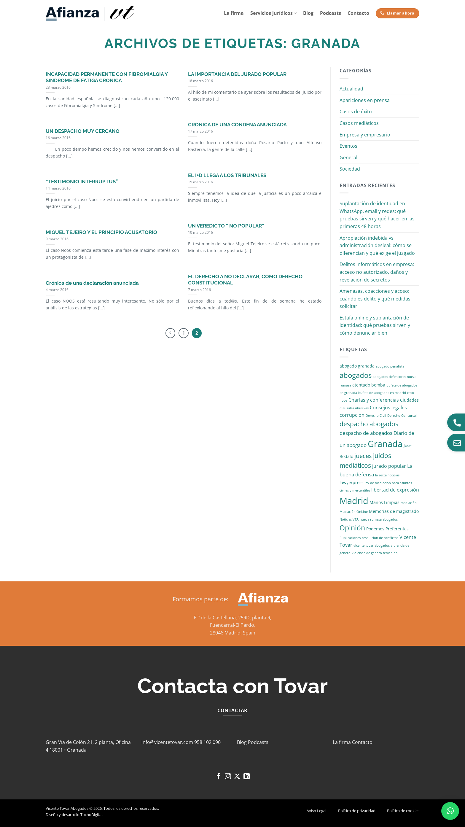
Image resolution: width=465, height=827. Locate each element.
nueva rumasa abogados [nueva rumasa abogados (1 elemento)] (379, 519)
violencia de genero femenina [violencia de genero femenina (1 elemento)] (374, 553)
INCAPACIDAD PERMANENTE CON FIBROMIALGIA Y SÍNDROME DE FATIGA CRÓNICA (107, 77)
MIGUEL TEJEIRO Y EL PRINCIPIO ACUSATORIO (101, 232)
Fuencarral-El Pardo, (232, 625)
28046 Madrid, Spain (232, 632)
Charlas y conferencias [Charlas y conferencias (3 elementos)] (373, 400)
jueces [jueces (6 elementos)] (363, 456)
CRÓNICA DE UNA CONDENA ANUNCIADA (237, 125)
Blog (308, 13)
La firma (234, 13)
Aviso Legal (316, 810)
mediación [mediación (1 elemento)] (409, 503)
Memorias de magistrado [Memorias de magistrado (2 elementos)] (394, 511)
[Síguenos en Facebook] (218, 776)
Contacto (358, 13)
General (348, 157)
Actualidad (351, 88)
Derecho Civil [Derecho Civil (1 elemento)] (376, 416)
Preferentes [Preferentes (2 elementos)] (397, 529)
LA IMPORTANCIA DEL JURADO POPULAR (237, 74)
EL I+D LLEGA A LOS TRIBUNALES (227, 175)
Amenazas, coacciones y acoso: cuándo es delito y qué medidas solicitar (375, 298)
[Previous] (170, 333)
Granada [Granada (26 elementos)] (385, 444)
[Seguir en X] (237, 776)
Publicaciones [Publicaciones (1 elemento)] (350, 538)
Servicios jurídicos (273, 13)
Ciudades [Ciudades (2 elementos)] (409, 400)
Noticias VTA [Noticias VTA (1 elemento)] (349, 519)
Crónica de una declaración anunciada (92, 283)
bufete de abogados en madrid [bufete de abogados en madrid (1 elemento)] (382, 393)
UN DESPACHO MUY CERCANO (83, 131)
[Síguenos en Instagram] (228, 776)
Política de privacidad (356, 810)
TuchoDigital (91, 814)
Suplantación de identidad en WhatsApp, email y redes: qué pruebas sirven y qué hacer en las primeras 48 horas (377, 215)
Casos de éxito (356, 111)
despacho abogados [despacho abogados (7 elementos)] (369, 424)
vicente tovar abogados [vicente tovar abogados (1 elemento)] (371, 545)
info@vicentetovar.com (167, 742)
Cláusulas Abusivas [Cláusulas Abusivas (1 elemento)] (354, 408)
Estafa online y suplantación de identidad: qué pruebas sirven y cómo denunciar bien (375, 325)
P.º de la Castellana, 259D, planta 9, (232, 617)
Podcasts (330, 13)
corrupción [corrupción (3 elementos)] (352, 415)
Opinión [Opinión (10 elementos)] (352, 527)
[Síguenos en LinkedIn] (246, 776)
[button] (450, 811)
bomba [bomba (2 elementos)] (378, 385)
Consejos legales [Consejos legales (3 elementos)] (388, 407)
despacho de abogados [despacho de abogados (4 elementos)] (366, 433)
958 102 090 (207, 742)
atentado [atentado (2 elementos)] (361, 385)
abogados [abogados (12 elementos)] (356, 375)
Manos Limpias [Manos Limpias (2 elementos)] (384, 502)
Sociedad (350, 169)
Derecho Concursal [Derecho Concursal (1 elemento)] (402, 416)
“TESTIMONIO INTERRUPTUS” (82, 182)
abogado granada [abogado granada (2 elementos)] (357, 366)
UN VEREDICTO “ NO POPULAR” (226, 226)
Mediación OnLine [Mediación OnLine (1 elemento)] (354, 512)
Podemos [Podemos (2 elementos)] (375, 529)
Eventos (348, 146)
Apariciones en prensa (365, 100)
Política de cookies (403, 810)
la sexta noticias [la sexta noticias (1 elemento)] (387, 475)
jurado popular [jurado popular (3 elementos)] (389, 466)
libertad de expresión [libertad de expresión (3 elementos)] (395, 489)
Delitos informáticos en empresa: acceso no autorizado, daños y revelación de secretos (377, 272)
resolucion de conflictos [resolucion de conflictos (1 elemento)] (380, 538)
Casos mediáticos (359, 123)
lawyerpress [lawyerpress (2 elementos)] (352, 482)
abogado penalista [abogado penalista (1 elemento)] (390, 366)
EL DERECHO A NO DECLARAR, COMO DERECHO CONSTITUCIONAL (245, 279)
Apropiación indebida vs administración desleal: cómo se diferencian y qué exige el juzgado (377, 245)
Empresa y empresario (365, 134)
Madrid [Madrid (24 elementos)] (354, 500)
